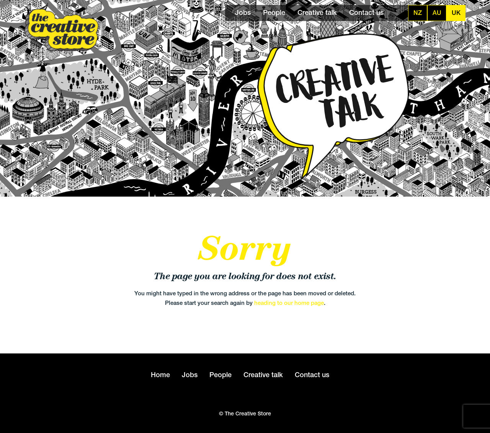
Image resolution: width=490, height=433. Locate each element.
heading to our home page (289, 303)
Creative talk (317, 12)
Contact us (366, 12)
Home (160, 375)
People (274, 12)
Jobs (243, 12)
